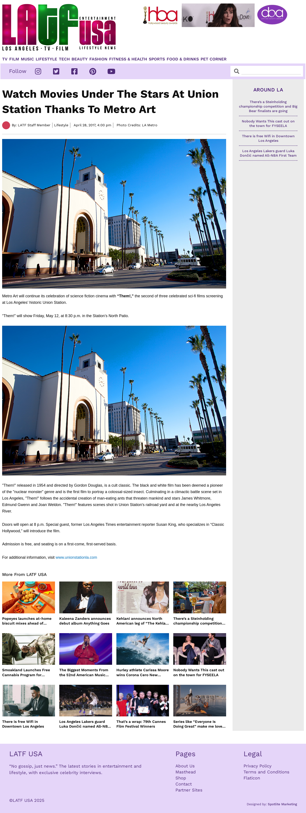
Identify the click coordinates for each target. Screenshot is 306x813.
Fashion (98, 59)
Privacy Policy (257, 765)
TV (5, 59)
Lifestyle (46, 59)
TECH (64, 59)
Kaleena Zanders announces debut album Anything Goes (85, 620)
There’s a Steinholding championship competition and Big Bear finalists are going (197, 621)
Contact (183, 784)
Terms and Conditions (266, 771)
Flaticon (252, 778)
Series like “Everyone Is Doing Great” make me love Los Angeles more (197, 724)
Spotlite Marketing (282, 804)
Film (14, 59)
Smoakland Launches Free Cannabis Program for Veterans (26, 672)
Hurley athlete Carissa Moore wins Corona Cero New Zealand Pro (142, 672)
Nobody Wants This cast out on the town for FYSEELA (198, 672)
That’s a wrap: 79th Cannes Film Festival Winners (141, 723)
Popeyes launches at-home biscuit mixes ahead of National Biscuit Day (27, 621)
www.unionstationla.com (76, 557)
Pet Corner (214, 59)
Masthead (185, 771)
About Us (185, 765)
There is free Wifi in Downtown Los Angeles (23, 723)
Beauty (80, 59)
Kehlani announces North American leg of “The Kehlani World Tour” (142, 621)
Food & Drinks (183, 59)
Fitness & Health (128, 59)
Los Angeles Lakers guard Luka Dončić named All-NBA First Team (84, 724)
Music (27, 59)
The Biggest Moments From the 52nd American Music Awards (83, 672)
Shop (180, 778)
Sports (157, 59)
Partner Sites (188, 790)
